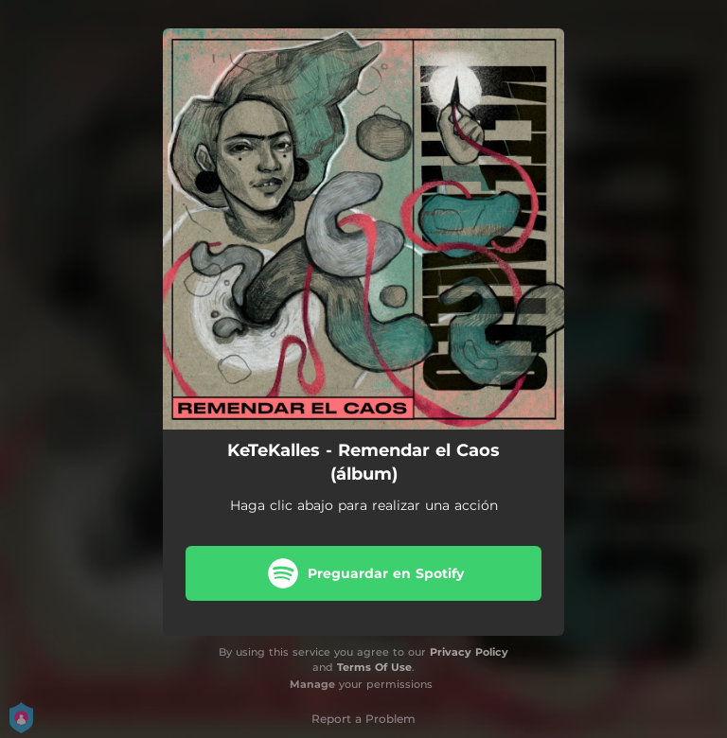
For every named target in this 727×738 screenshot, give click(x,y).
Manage (312, 684)
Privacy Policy (469, 652)
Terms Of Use (374, 667)
